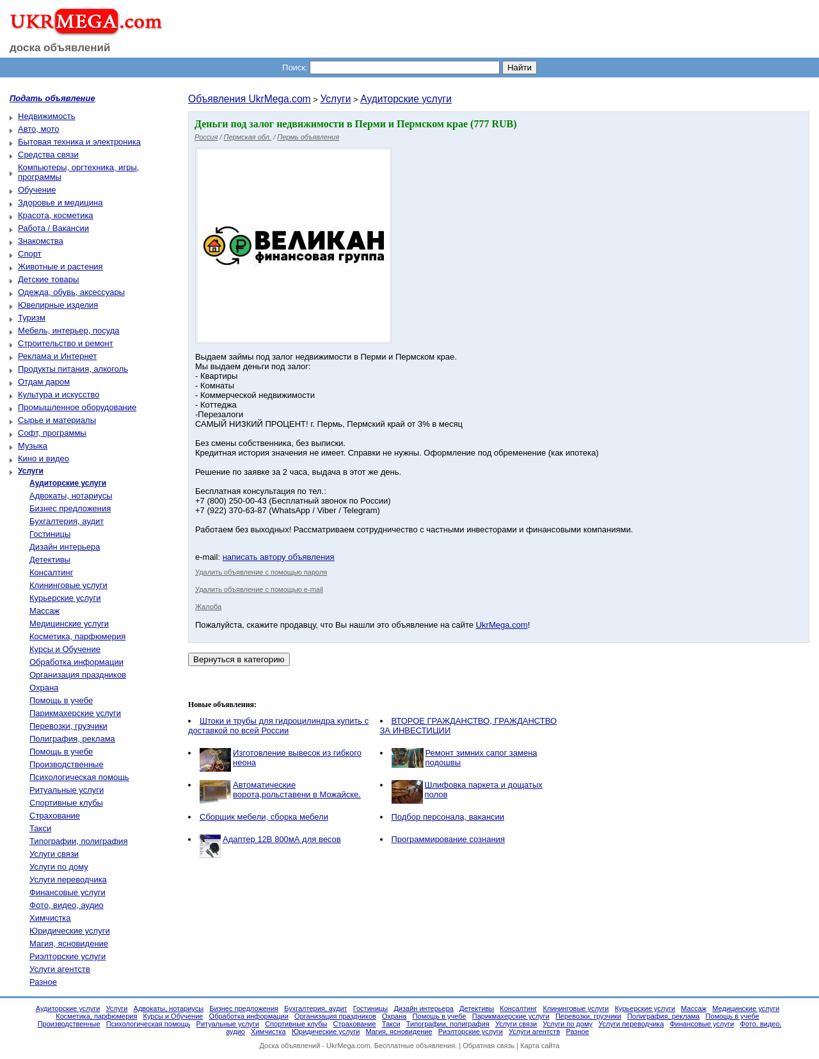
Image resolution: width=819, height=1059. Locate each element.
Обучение (37, 190)
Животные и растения (60, 266)
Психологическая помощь (79, 777)
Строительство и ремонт (65, 343)
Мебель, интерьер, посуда (69, 330)
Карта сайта (539, 1045)
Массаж (44, 611)
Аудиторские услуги (406, 98)
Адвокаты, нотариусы (71, 495)
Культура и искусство (58, 394)
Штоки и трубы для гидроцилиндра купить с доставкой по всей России (278, 725)
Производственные (66, 764)
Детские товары (48, 279)
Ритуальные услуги (66, 790)
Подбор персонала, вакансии (448, 817)
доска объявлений (60, 48)
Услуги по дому (58, 867)
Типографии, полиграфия (78, 841)
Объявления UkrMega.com (249, 98)
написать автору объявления (279, 557)
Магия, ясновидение (68, 943)
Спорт (30, 254)
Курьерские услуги (65, 598)
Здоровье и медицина (60, 202)
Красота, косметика (55, 215)
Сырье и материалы (57, 420)
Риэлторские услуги (67, 956)
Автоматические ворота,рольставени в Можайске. (297, 789)
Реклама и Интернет (57, 356)
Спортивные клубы (66, 803)
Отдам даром (44, 381)
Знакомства (40, 241)
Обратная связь (488, 1045)
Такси (40, 828)
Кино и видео (43, 458)
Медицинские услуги (69, 623)
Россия (206, 137)
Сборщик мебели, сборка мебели (264, 817)
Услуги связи (54, 854)
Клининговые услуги (68, 585)
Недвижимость (46, 116)
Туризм (31, 317)
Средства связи (48, 154)
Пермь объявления (308, 137)
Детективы (49, 559)
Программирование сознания (448, 839)
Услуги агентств (59, 969)
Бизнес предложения (70, 508)
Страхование (54, 815)
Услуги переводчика (68, 879)
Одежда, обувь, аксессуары (71, 292)
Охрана (43, 687)
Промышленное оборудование (77, 407)
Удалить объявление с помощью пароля (261, 572)
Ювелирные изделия (58, 305)
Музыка (32, 445)
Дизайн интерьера (64, 547)
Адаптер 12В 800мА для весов (282, 839)
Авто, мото (38, 129)
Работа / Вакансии (53, 228)
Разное (43, 982)
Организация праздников (77, 675)
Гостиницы (49, 534)
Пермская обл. (248, 137)
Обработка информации (76, 662)
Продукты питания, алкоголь (73, 369)
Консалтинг (51, 572)
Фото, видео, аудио (66, 905)
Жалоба (208, 606)
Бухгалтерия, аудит (66, 521)
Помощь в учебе (61, 700)
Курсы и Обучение (64, 649)
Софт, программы (52, 433)
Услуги (335, 98)
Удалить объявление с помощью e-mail (259, 589)
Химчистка (50, 918)
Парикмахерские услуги (75, 713)
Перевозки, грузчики (68, 726)
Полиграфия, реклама (72, 739)
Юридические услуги (69, 931)
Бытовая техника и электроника (79, 142)
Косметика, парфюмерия (77, 636)
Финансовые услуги (67, 892)
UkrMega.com (502, 625)
